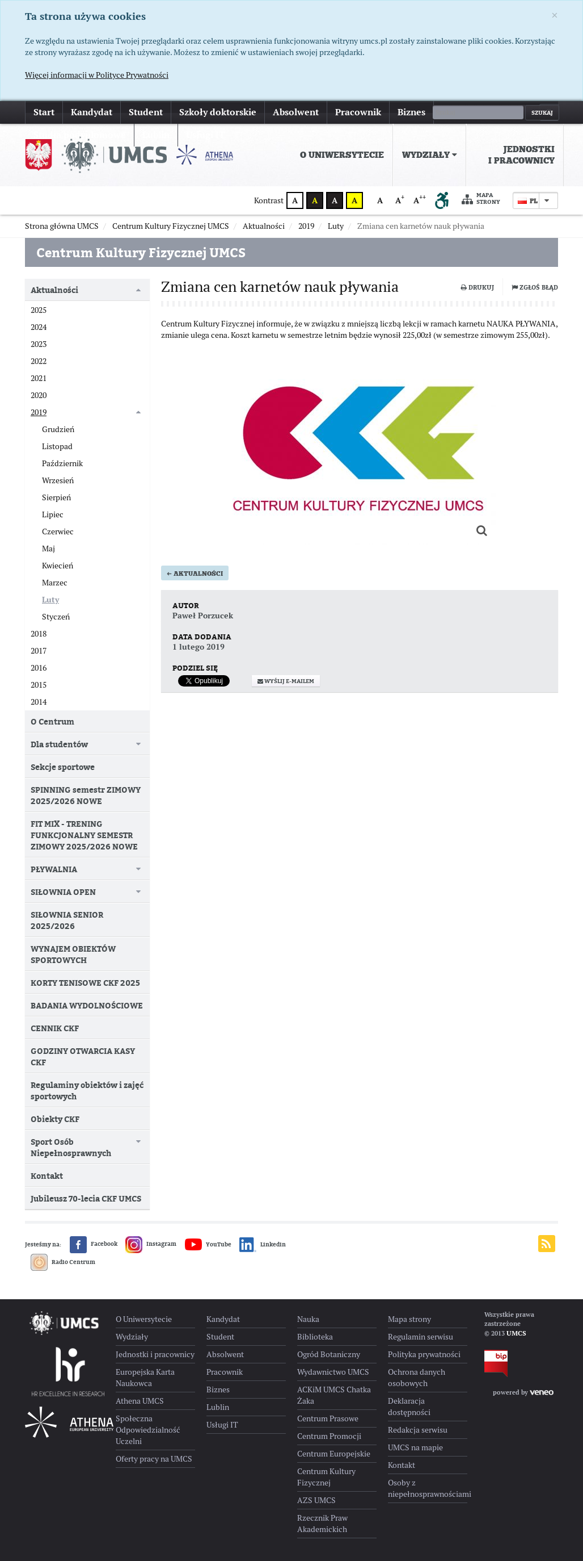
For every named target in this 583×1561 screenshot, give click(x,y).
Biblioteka (315, 1337)
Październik (62, 463)
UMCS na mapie (415, 1447)
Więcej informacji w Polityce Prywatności (96, 75)
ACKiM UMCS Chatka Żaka (334, 1395)
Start (43, 112)
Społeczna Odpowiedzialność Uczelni (148, 1429)
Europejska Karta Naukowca (145, 1377)
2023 (39, 344)
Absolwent (296, 112)
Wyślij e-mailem (285, 709)
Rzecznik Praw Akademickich (322, 1523)
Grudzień (58, 429)
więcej (455, 112)
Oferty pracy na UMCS (154, 1459)
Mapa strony (481, 199)
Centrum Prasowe (327, 1418)
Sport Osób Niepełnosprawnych (71, 1147)
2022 (39, 361)
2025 (39, 310)
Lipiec (53, 514)
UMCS (516, 1333)
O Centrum (52, 721)
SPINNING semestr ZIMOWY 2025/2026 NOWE (86, 795)
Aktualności (195, 601)
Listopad (57, 446)
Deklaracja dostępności (409, 1406)
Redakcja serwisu (417, 1430)
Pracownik (358, 112)
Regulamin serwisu (420, 1337)
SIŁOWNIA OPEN (63, 892)
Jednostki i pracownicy (521, 155)
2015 (39, 685)
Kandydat (91, 112)
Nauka (308, 1319)
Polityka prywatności (424, 1354)
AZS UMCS (316, 1500)
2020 (39, 395)
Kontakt (47, 1176)
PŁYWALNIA (54, 869)
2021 (39, 378)
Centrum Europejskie (333, 1454)
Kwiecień (57, 565)
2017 (39, 651)
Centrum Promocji (329, 1436)
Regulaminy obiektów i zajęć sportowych (87, 1090)
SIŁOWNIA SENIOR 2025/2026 (67, 920)
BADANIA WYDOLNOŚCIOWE (87, 1005)
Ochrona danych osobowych (416, 1377)
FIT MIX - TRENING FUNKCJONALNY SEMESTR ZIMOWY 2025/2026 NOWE (84, 835)
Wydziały (429, 155)
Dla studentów (59, 744)
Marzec (54, 582)
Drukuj (477, 287)
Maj (48, 548)
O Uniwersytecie (342, 155)
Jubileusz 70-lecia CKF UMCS (86, 1198)
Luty (50, 600)
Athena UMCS (140, 1401)
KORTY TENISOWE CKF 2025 (85, 983)
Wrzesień (58, 480)
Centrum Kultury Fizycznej (326, 1477)
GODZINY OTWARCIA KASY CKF (83, 1056)
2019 (39, 412)
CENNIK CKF (55, 1028)
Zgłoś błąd (535, 287)
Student (146, 112)
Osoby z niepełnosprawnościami (427, 1488)
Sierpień (56, 497)
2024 (39, 327)
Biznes (411, 112)
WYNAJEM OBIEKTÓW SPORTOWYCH (73, 954)
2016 (39, 668)
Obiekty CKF (55, 1119)
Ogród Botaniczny (328, 1354)
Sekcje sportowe (63, 767)
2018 (39, 634)
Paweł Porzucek (202, 644)
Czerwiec (58, 531)
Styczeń (56, 617)
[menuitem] (342, 155)
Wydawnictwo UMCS (333, 1372)
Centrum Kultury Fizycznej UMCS (141, 252)
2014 (39, 702)
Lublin (217, 1407)
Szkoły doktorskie (217, 112)
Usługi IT (222, 1425)
